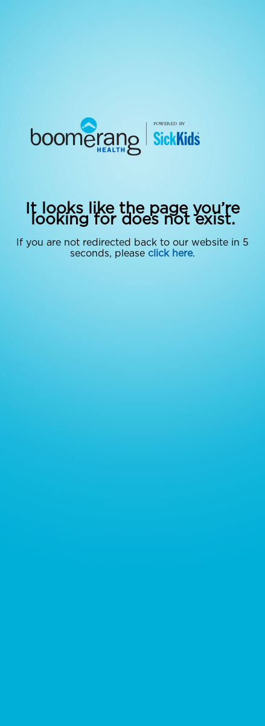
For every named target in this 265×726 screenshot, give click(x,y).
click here (170, 253)
